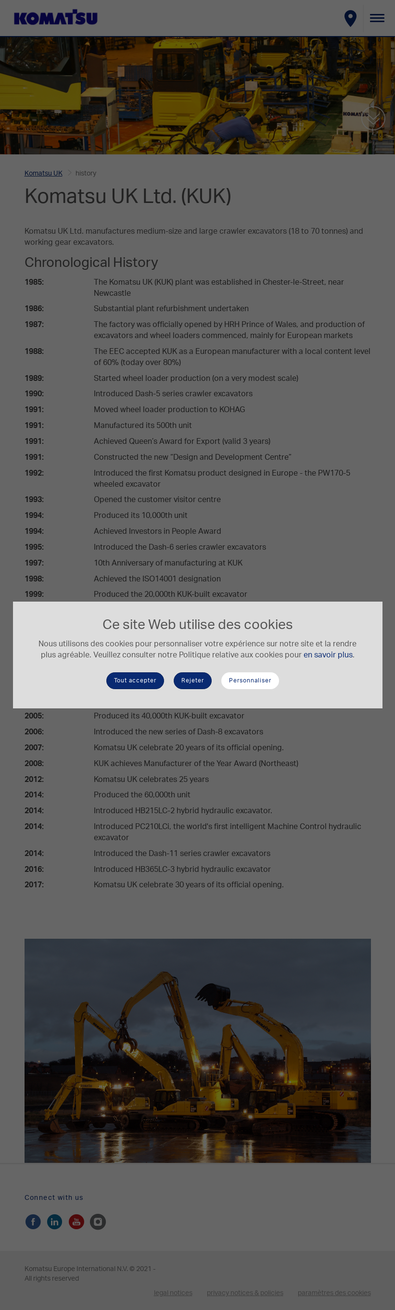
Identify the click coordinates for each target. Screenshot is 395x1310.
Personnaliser (250, 680)
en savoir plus (328, 655)
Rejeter (192, 680)
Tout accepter (135, 680)
